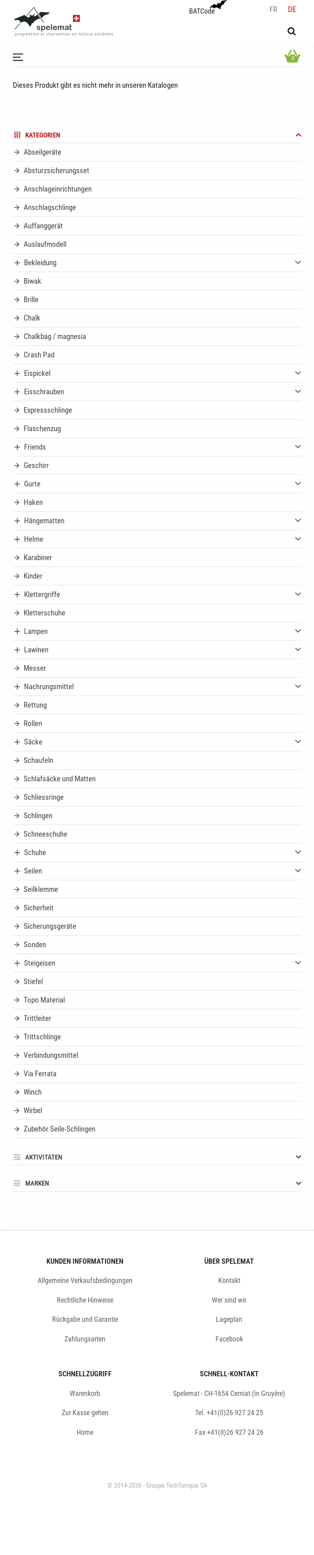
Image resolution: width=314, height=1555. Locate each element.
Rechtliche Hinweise (85, 1300)
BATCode (207, 7)
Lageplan (229, 1319)
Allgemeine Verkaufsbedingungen (85, 1280)
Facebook (229, 1339)
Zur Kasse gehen (85, 1412)
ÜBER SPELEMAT (229, 1261)
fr (273, 9)
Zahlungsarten (84, 1339)
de (292, 9)
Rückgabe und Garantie (85, 1319)
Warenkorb (85, 1393)
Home (84, 1432)
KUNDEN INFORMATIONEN (84, 1261)
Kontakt (229, 1280)
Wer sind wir (229, 1300)
